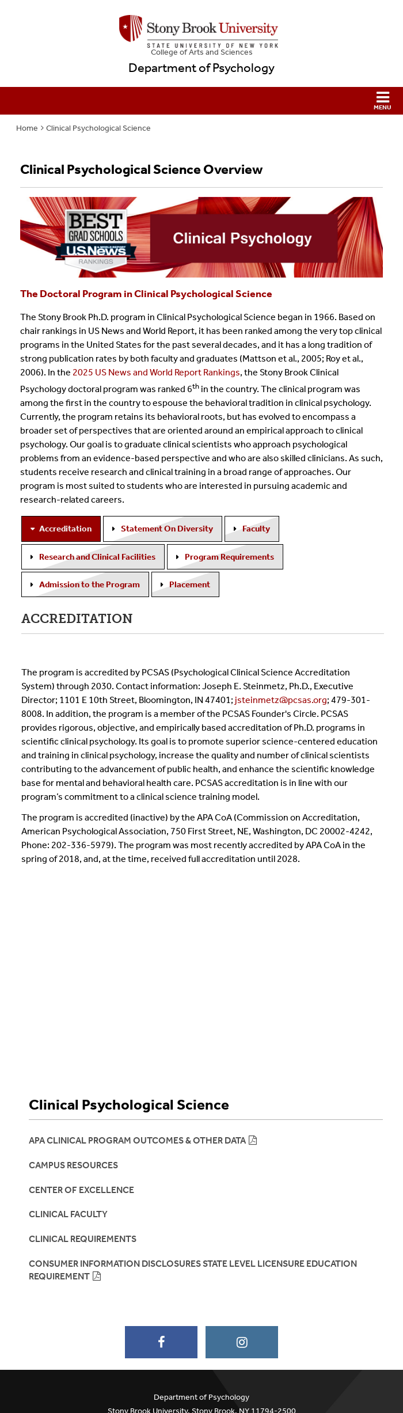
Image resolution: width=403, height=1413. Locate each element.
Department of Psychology (201, 67)
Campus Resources (73, 1165)
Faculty (256, 528)
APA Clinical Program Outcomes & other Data (137, 1140)
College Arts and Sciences (202, 52)
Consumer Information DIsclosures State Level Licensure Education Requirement (193, 1270)
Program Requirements (229, 557)
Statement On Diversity (167, 528)
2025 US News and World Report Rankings (156, 372)
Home (27, 128)
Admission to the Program (89, 584)
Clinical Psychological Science (98, 128)
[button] (201, 101)
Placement (189, 584)
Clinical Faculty (68, 1214)
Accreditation (65, 528)
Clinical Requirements (82, 1238)
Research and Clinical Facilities (97, 557)
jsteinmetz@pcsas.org (281, 699)
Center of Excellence (81, 1189)
